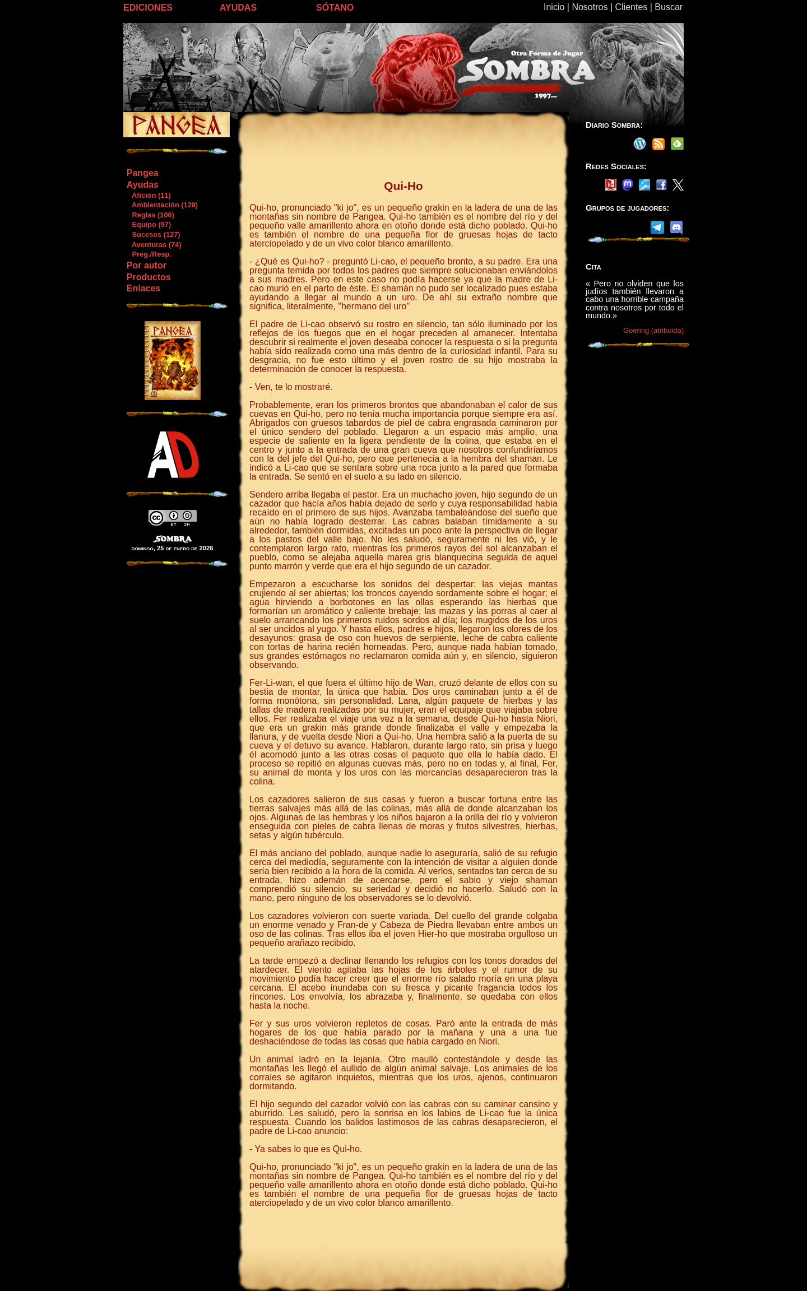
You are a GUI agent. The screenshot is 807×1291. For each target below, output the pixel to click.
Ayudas (143, 184)
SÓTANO (335, 7)
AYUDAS (238, 7)
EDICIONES (148, 7)
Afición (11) (148, 195)
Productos (149, 277)
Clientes (631, 7)
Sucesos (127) (153, 234)
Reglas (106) (150, 215)
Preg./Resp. (148, 254)
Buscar (669, 7)
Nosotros (589, 7)
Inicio (554, 7)
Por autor (146, 265)
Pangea (143, 173)
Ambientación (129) (162, 205)
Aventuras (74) (154, 244)
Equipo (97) (148, 224)
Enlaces (143, 288)
